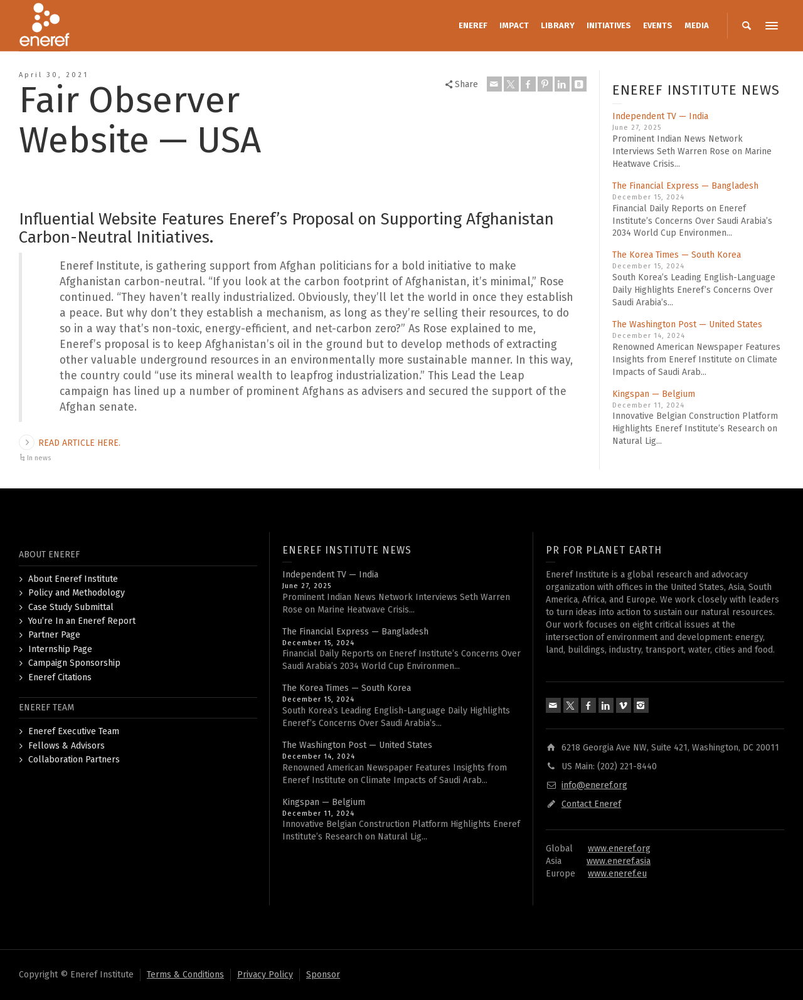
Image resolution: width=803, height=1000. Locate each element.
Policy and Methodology (76, 592)
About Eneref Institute (73, 579)
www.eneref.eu (617, 873)
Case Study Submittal (71, 607)
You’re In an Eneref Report (82, 621)
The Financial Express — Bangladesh (685, 186)
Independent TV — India (660, 116)
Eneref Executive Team (73, 731)
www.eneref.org (619, 848)
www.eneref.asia (619, 861)
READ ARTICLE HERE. (79, 443)
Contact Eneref (591, 804)
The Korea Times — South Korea (676, 255)
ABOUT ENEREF (49, 554)
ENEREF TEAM (46, 707)
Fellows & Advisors (66, 745)
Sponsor (323, 974)
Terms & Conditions (185, 974)
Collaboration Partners (74, 759)
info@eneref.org (594, 785)
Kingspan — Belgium (653, 394)
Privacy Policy (265, 974)
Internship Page (60, 649)
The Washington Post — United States (687, 324)
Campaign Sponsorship (74, 663)
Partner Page (54, 634)
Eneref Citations (60, 677)
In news (39, 458)
